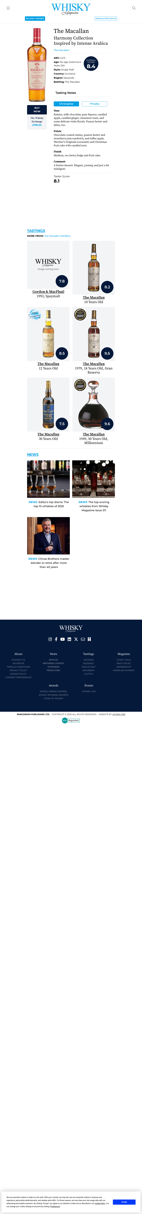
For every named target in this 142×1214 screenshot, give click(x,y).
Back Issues (124, 663)
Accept (124, 1202)
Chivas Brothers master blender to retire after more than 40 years (50, 563)
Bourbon (88, 670)
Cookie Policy (18, 674)
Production (53, 670)
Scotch (88, 674)
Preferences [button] (55, 1207)
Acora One (118, 714)
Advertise (18, 663)
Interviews (53, 666)
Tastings (36, 231)
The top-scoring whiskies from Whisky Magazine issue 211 (94, 506)
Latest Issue (124, 660)
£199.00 (37, 125)
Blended (88, 663)
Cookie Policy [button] (100, 1203)
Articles (53, 659)
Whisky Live (89, 691)
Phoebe (94, 103)
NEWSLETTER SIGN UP (106, 18)
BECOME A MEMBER (35, 18)
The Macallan (61, 50)
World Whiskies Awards (53, 695)
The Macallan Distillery (49, 236)
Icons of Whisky (53, 698)
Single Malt (88, 667)
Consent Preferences (18, 677)
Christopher (66, 103)
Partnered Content (53, 663)
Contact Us (18, 660)
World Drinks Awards (53, 691)
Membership (124, 667)
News (33, 502)
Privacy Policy (18, 670)
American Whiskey (124, 670)
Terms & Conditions (18, 667)
